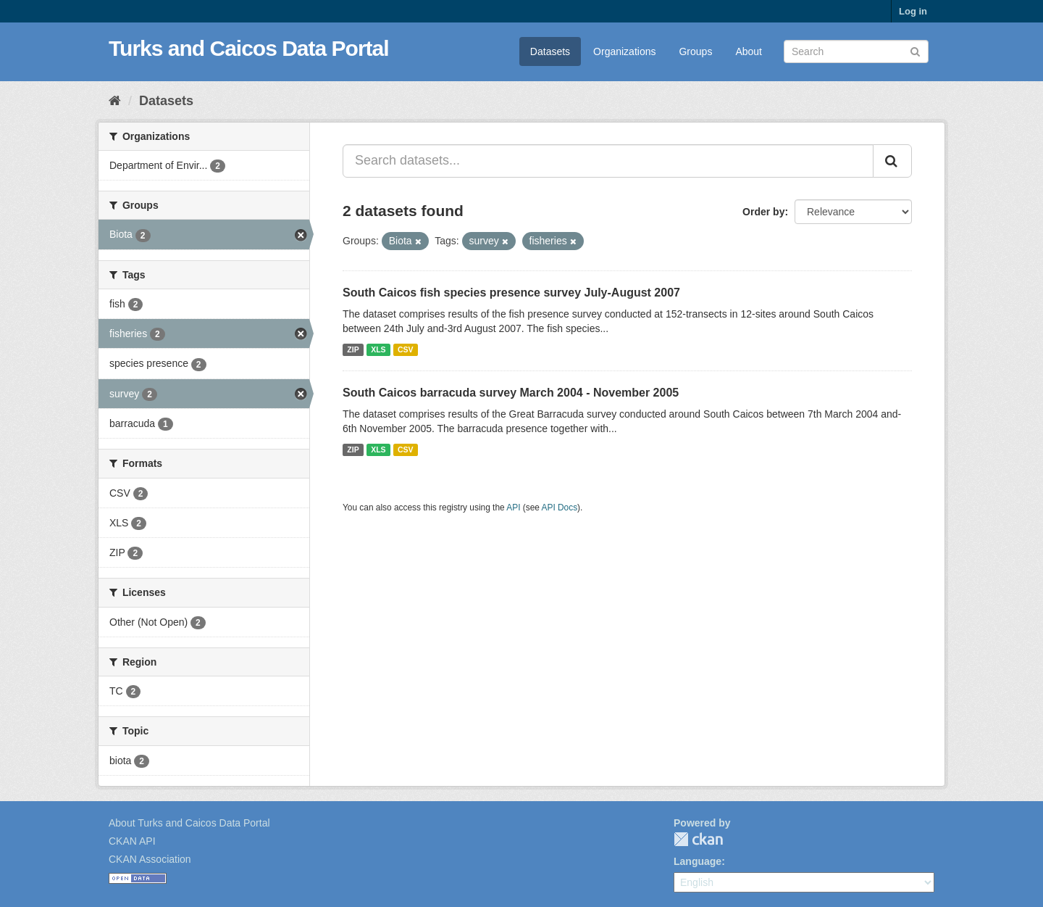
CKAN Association (150, 859)
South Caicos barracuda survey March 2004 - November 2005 (511, 392)
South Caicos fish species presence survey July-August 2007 (511, 292)
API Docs (560, 507)
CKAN (698, 839)
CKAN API (132, 841)
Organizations (624, 51)
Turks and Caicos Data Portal (249, 48)
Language (697, 861)
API (513, 507)
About (748, 51)
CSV (406, 349)
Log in (913, 11)
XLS (378, 349)
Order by (763, 212)
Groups (695, 51)
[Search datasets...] (608, 161)
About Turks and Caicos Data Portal (189, 823)
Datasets (550, 51)
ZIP (353, 349)
